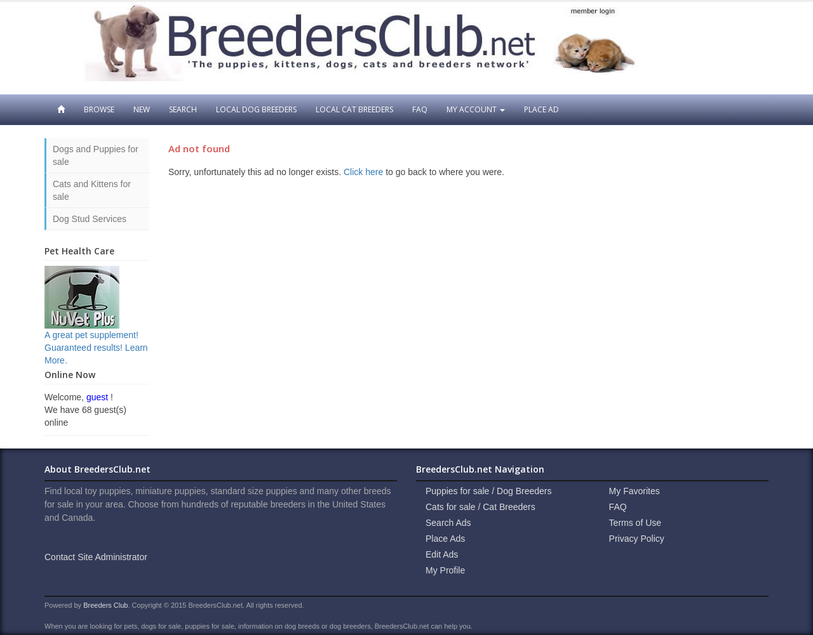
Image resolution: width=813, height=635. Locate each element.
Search (183, 109)
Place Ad (541, 109)
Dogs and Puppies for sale (95, 155)
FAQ (419, 109)
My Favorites (634, 491)
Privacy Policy (636, 539)
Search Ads (448, 523)
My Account (476, 109)
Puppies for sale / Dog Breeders (488, 491)
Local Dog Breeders (256, 109)
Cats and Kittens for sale (92, 190)
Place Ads (445, 539)
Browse (99, 109)
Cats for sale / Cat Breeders (480, 507)
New (141, 109)
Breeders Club (105, 605)
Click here (363, 172)
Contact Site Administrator (95, 557)
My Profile (445, 570)
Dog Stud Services (89, 219)
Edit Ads (442, 554)
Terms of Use (635, 523)
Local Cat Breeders (354, 109)
